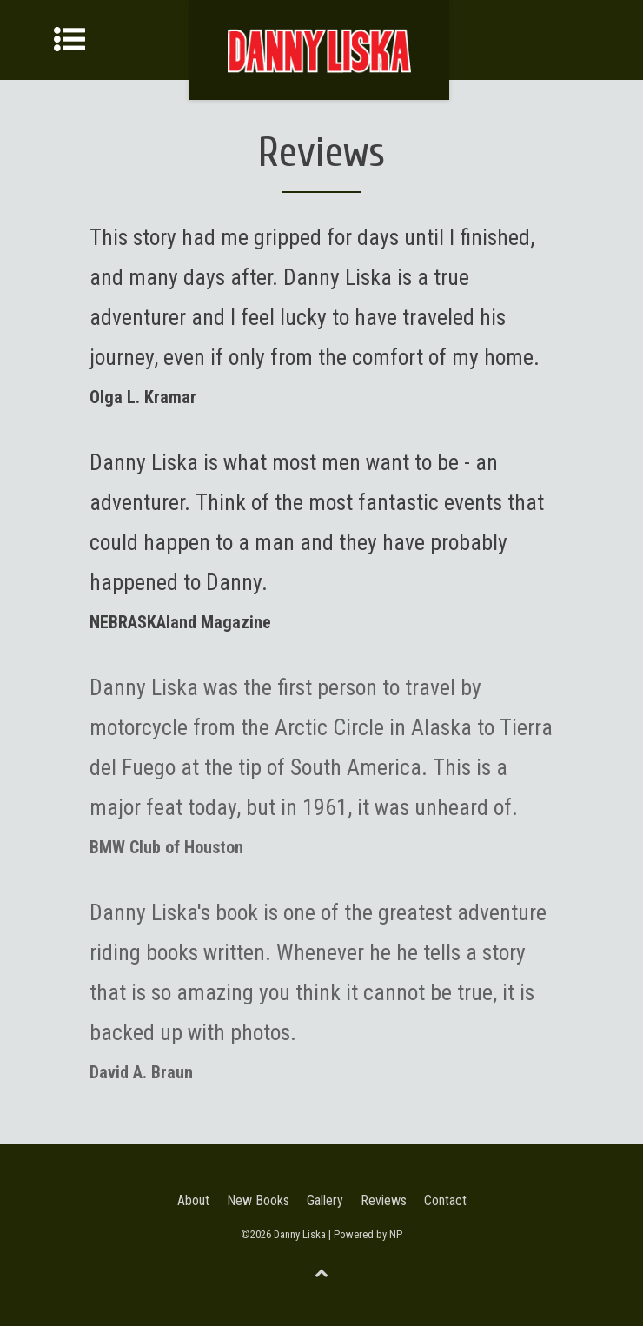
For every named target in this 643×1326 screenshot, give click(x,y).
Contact (445, 1200)
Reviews (384, 1200)
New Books (258, 1200)
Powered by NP (368, 1234)
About (193, 1200)
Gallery (325, 1200)
